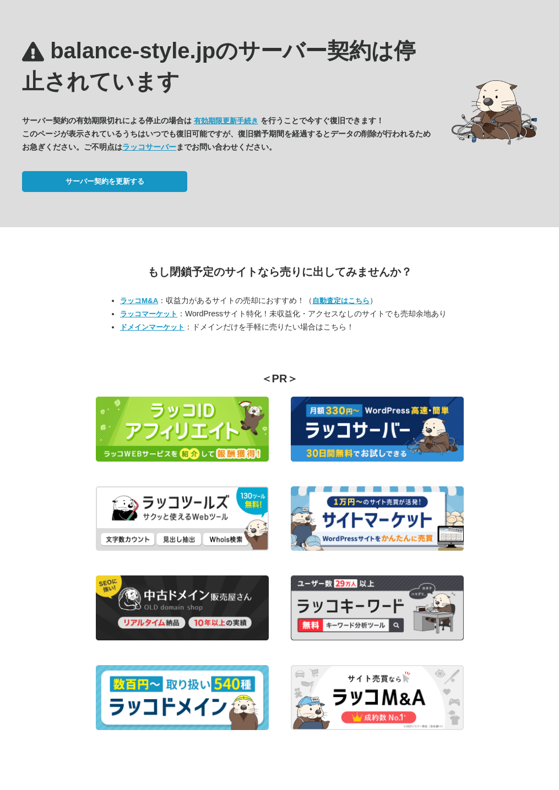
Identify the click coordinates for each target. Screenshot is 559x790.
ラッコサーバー (149, 146)
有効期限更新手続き (226, 121)
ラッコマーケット (148, 314)
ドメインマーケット (152, 327)
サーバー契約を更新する (105, 181)
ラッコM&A (139, 301)
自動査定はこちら (341, 301)
